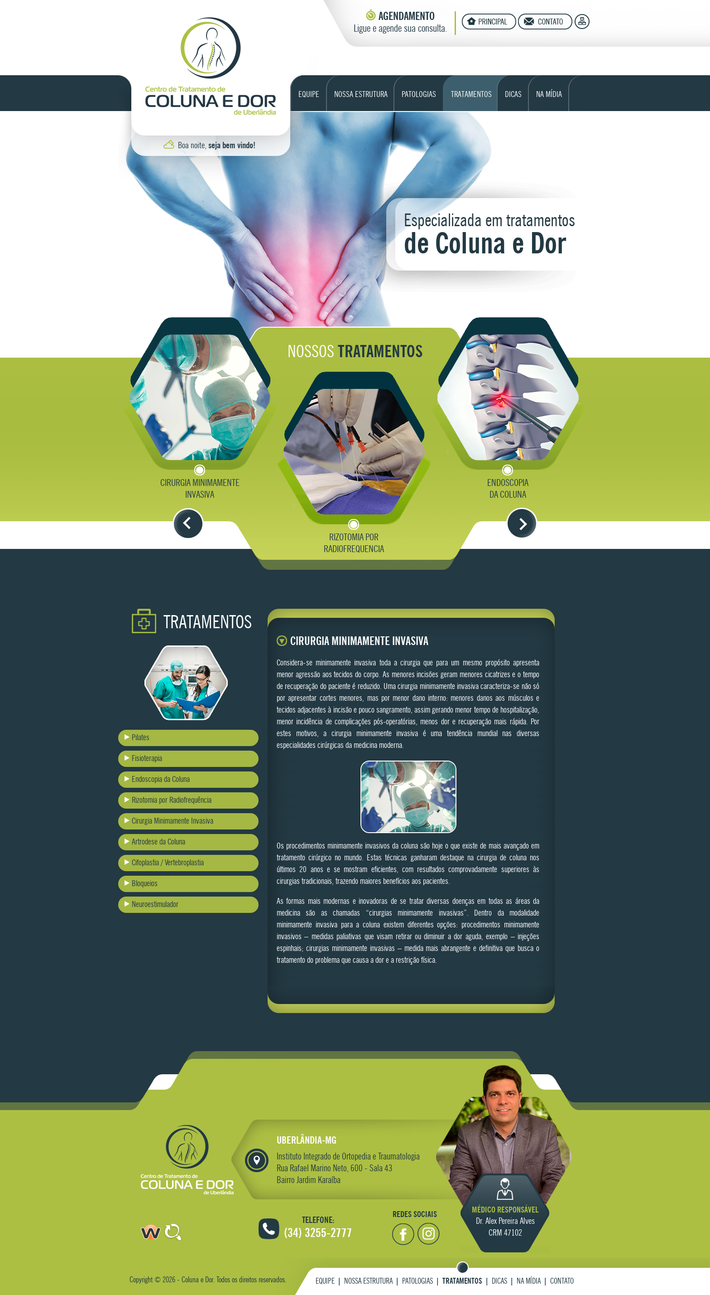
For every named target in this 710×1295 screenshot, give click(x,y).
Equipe (325, 1281)
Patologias (417, 1281)
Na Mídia (529, 1281)
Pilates (140, 738)
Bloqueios (145, 884)
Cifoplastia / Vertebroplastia (168, 863)
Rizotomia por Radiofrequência (171, 800)
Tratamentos (462, 1281)
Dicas (499, 1281)
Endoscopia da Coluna (161, 780)
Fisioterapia (147, 759)
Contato (562, 1281)
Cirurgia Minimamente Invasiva (172, 821)
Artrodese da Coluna (158, 842)
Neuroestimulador (155, 905)
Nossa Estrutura (368, 1281)
